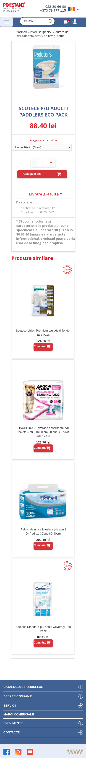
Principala (21, 32)
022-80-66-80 (55, 6)
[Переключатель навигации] (6, 22)
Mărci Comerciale (18, 714)
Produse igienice (41, 32)
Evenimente (13, 723)
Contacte (11, 732)
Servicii (9, 705)
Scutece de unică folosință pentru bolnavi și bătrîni (41, 34)
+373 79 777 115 (53, 10)
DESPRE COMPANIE (17, 696)
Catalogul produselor (23, 687)
